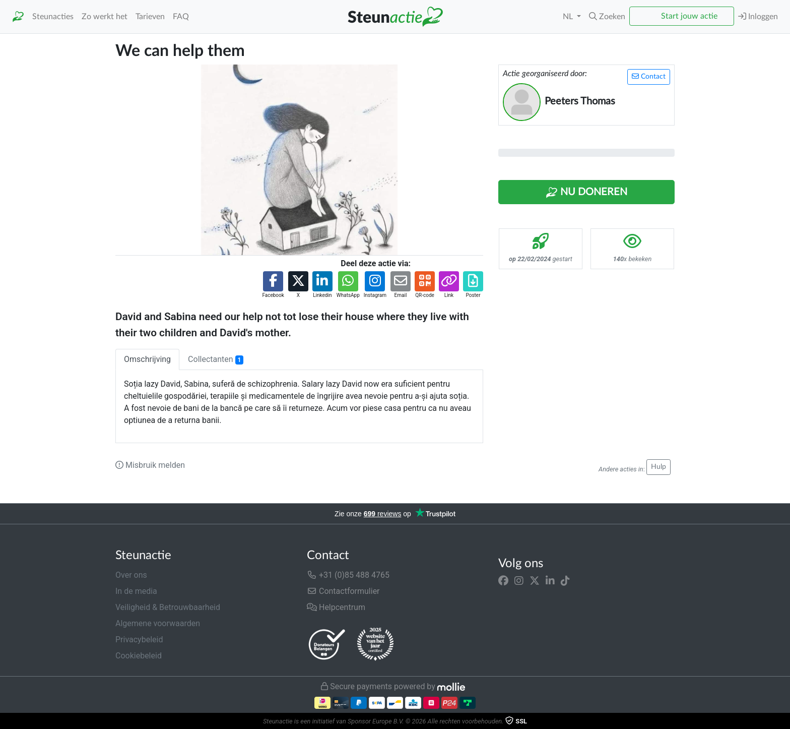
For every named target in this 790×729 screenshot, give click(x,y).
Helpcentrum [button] (336, 607)
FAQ (181, 17)
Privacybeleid (139, 639)
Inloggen (758, 16)
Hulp (658, 466)
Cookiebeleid (138, 655)
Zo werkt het (104, 17)
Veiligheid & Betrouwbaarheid (167, 607)
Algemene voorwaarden (157, 623)
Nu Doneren (586, 193)
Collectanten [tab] (215, 359)
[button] (607, 17)
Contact (649, 76)
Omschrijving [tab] (147, 359)
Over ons (131, 575)
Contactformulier (343, 591)
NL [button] (569, 17)
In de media (136, 591)
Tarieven (150, 17)
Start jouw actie (689, 16)
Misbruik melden (150, 465)
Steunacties (53, 17)
